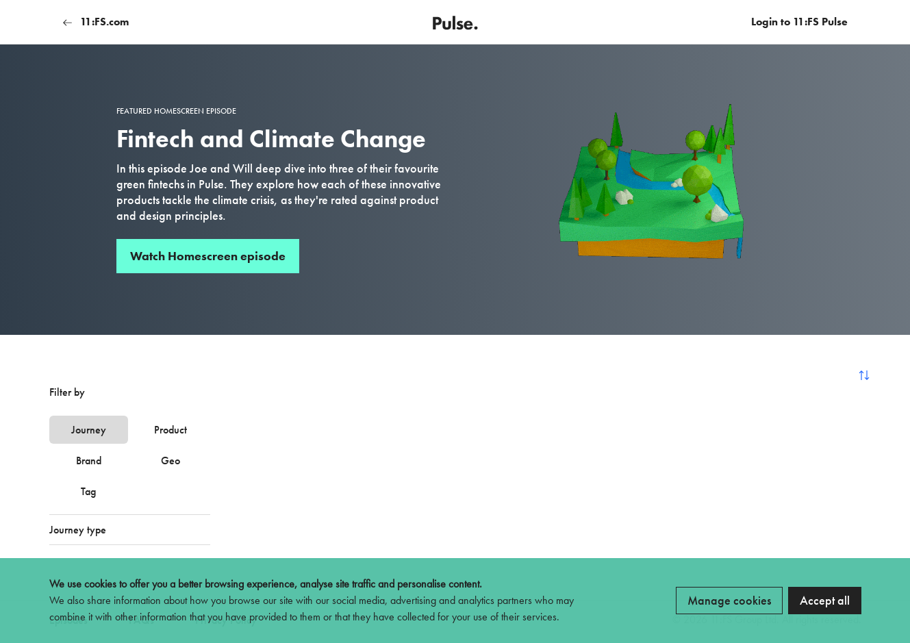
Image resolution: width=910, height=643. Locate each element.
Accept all (825, 600)
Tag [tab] (88, 491)
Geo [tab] (170, 460)
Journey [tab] (88, 430)
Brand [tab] (88, 460)
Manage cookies (729, 600)
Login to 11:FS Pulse (799, 21)
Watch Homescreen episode (208, 256)
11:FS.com (96, 21)
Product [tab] (170, 430)
